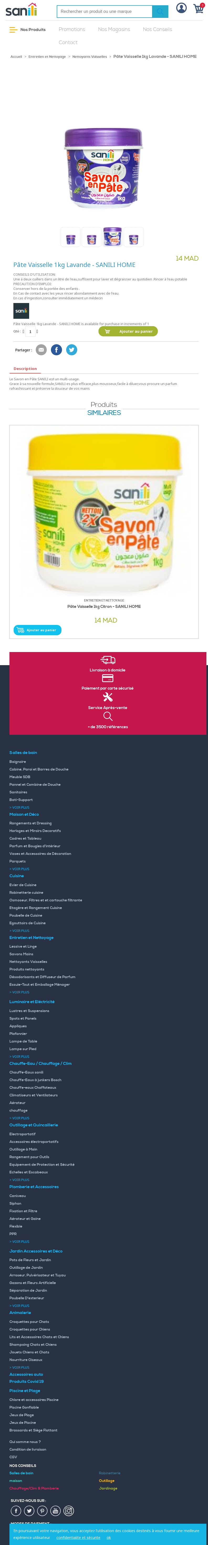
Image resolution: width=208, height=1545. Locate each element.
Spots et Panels (23, 1018)
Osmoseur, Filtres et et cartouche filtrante (45, 900)
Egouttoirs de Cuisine (27, 923)
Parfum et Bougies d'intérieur (34, 846)
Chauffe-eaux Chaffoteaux (32, 1087)
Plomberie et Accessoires (34, 1186)
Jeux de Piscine (22, 1422)
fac (16, 1511)
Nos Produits (27, 30)
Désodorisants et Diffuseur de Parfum (42, 977)
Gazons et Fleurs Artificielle (32, 1283)
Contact (68, 43)
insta (68, 1511)
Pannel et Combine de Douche (35, 784)
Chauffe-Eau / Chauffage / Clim (40, 1063)
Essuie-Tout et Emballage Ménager (39, 984)
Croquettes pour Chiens (29, 1329)
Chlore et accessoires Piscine (34, 1400)
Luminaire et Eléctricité (32, 1001)
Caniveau (17, 1196)
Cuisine (16, 876)
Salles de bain (23, 752)
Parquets (17, 861)
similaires (104, 413)
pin (42, 1511)
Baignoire (17, 761)
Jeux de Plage (21, 1415)
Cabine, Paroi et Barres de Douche (39, 769)
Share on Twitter (72, 350)
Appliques (18, 1026)
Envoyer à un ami (41, 350)
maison (15, 1481)
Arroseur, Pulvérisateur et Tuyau (37, 1275)
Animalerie (20, 1312)
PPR (13, 1234)
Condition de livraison (27, 1449)
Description (25, 368)
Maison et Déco (24, 814)
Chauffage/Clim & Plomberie (34, 1488)
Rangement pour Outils (29, 1157)
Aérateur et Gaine (25, 1219)
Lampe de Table (23, 1041)
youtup (55, 1511)
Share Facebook (57, 350)
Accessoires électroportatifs (34, 1141)
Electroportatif (22, 1134)
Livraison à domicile (108, 670)
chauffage (18, 1110)
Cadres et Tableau (25, 838)
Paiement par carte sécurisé (108, 688)
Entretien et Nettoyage (47, 57)
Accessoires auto (26, 1374)
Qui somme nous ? (25, 1442)
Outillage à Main (23, 1149)
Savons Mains (21, 954)
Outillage (107, 1481)
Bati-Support (21, 800)
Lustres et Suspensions (29, 1011)
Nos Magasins (114, 30)
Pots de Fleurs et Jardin (30, 1260)
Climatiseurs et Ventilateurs (33, 1095)
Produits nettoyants (26, 969)
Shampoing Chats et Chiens (33, 1344)
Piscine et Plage (24, 1390)
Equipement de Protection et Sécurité (42, 1164)
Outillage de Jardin (26, 1267)
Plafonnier (18, 1033)
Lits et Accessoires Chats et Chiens (39, 1337)
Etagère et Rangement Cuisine (35, 908)
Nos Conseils (157, 30)
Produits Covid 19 (26, 1381)
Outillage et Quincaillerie (33, 1125)
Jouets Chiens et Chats (29, 1352)
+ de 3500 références (108, 727)
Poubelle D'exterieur (26, 1298)
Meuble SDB (19, 777)
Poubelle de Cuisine (25, 915)
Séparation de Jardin (28, 1290)
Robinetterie (110, 1473)
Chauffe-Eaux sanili (26, 1072)
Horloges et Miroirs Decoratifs (35, 831)
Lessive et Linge (23, 946)
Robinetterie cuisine (26, 892)
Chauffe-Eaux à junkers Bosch (35, 1080)
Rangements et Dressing (30, 823)
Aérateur (17, 1103)
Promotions (72, 30)
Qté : (17, 331)
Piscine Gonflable (24, 1407)
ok (109, 1537)
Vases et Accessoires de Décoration (40, 853)
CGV (13, 1457)
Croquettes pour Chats (29, 1322)
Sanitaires (18, 792)
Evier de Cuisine (23, 885)
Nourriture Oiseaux (25, 1360)
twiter (29, 1511)
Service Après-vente (107, 708)
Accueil (16, 57)
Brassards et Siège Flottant (33, 1430)
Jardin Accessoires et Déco (36, 1251)
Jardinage (108, 1488)
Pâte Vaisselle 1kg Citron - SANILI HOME (104, 606)
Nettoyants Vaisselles (89, 57)
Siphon (15, 1203)
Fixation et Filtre (23, 1211)
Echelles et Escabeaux (28, 1172)
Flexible (15, 1226)
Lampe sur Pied (23, 1049)
